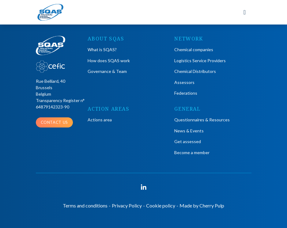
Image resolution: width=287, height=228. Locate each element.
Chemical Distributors (195, 71)
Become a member (192, 152)
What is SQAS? (102, 49)
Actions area (100, 119)
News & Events (189, 130)
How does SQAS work (109, 60)
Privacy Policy (127, 205)
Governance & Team (107, 71)
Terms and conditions (85, 205)
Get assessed (187, 141)
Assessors (184, 82)
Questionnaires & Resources (202, 119)
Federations (185, 93)
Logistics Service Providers (200, 60)
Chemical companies (193, 49)
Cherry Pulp (211, 205)
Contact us (54, 122)
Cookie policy (160, 205)
